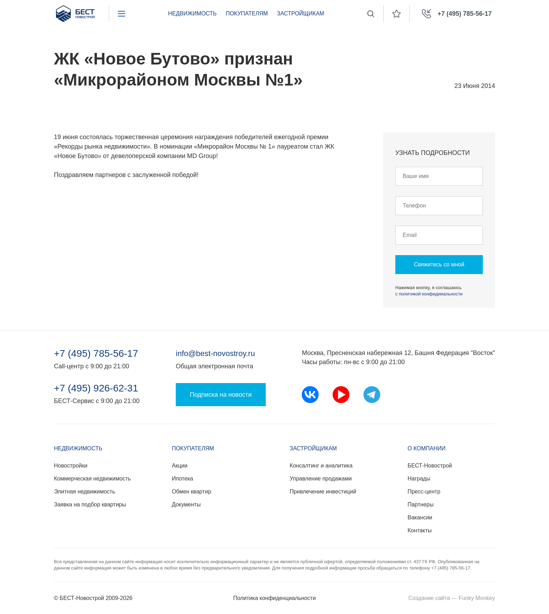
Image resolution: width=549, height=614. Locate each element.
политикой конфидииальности (431, 293)
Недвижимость (192, 13)
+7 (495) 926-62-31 (96, 388)
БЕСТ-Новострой (430, 466)
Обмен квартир (191, 491)
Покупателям (247, 13)
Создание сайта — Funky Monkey (452, 598)
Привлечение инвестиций (323, 491)
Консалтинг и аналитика (321, 466)
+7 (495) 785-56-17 (96, 353)
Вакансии (420, 517)
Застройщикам (300, 13)
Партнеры (420, 504)
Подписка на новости (221, 394)
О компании (427, 448)
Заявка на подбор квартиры (90, 504)
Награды (419, 479)
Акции (180, 466)
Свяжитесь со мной (439, 264)
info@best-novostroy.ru (215, 353)
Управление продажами (321, 479)
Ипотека (182, 479)
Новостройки (71, 466)
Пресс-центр (424, 491)
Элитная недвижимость (84, 491)
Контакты (420, 530)
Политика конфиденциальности (274, 598)
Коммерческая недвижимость (92, 479)
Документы (186, 504)
